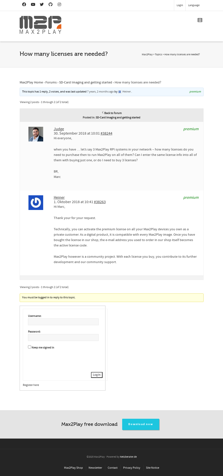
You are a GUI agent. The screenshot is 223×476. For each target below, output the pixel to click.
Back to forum (111, 113)
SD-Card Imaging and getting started (85, 82)
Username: (34, 316)
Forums (51, 82)
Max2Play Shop (73, 468)
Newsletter (95, 468)
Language (193, 5)
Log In (97, 375)
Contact (113, 468)
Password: (34, 332)
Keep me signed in (43, 347)
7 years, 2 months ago (100, 91)
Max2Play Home (31, 82)
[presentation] (65, 360)
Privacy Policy (131, 468)
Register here (31, 385)
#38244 (106, 133)
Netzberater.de (128, 457)
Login (180, 5)
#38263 (100, 201)
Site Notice (152, 468)
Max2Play (147, 54)
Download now (140, 424)
